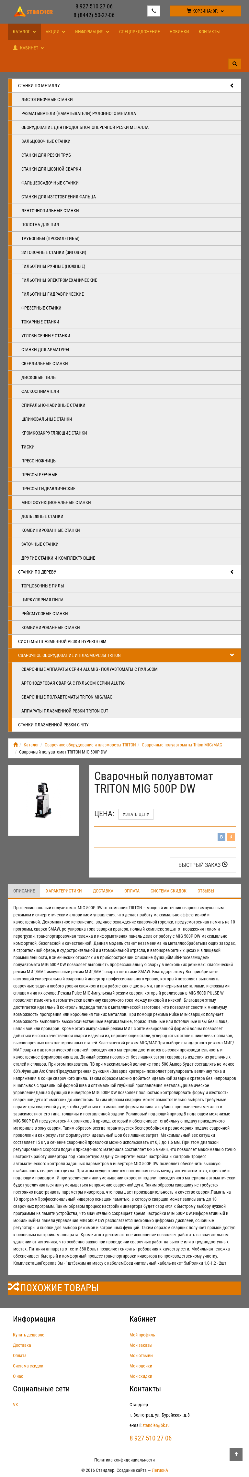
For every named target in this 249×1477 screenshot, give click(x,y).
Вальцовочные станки (46, 141)
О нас (18, 1376)
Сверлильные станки (44, 363)
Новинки (179, 31)
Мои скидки (141, 1376)
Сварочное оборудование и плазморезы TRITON (126, 655)
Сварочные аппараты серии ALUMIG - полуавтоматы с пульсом (89, 669)
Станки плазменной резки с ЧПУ (53, 724)
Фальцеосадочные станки (50, 182)
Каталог (24, 31)
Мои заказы (141, 1345)
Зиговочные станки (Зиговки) (53, 252)
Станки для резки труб (46, 155)
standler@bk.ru (156, 1425)
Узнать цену (136, 814)
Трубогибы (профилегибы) (50, 238)
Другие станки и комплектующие (58, 558)
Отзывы (206, 890)
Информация (92, 31)
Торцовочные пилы (42, 585)
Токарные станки (40, 321)
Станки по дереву (126, 572)
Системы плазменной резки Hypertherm (62, 641)
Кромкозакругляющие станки (54, 433)
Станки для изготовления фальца (58, 196)
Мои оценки (141, 1365)
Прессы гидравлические (48, 488)
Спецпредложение (139, 31)
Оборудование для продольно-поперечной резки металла (85, 127)
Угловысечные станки (45, 335)
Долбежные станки (42, 516)
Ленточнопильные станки (50, 210)
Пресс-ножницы (39, 460)
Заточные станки (40, 544)
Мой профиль (142, 1334)
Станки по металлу (126, 85)
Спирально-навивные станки (53, 405)
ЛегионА (160, 1470)
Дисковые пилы (39, 377)
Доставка (103, 890)
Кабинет (28, 47)
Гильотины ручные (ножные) (53, 266)
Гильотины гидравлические (52, 294)
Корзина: (205, 11)
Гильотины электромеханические (59, 280)
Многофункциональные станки (56, 502)
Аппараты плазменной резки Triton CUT (64, 710)
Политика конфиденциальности (124, 1459)
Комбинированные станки (50, 530)
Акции (55, 31)
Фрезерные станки (41, 308)
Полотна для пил (40, 224)
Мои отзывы (141, 1355)
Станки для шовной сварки (51, 169)
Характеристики (64, 890)
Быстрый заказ (203, 864)
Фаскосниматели (40, 391)
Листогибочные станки (47, 99)
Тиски (28, 446)
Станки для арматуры (45, 349)
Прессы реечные (39, 474)
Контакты (209, 31)
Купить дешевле (28, 1334)
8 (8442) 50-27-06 (94, 15)
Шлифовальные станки (46, 419)
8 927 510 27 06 (94, 6)
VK (15, 1404)
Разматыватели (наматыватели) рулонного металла (78, 113)
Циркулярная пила (42, 599)
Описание (24, 890)
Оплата (132, 890)
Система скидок (169, 890)
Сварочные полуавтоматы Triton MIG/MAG (66, 697)
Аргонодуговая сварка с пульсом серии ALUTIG (73, 683)
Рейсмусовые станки (44, 613)
